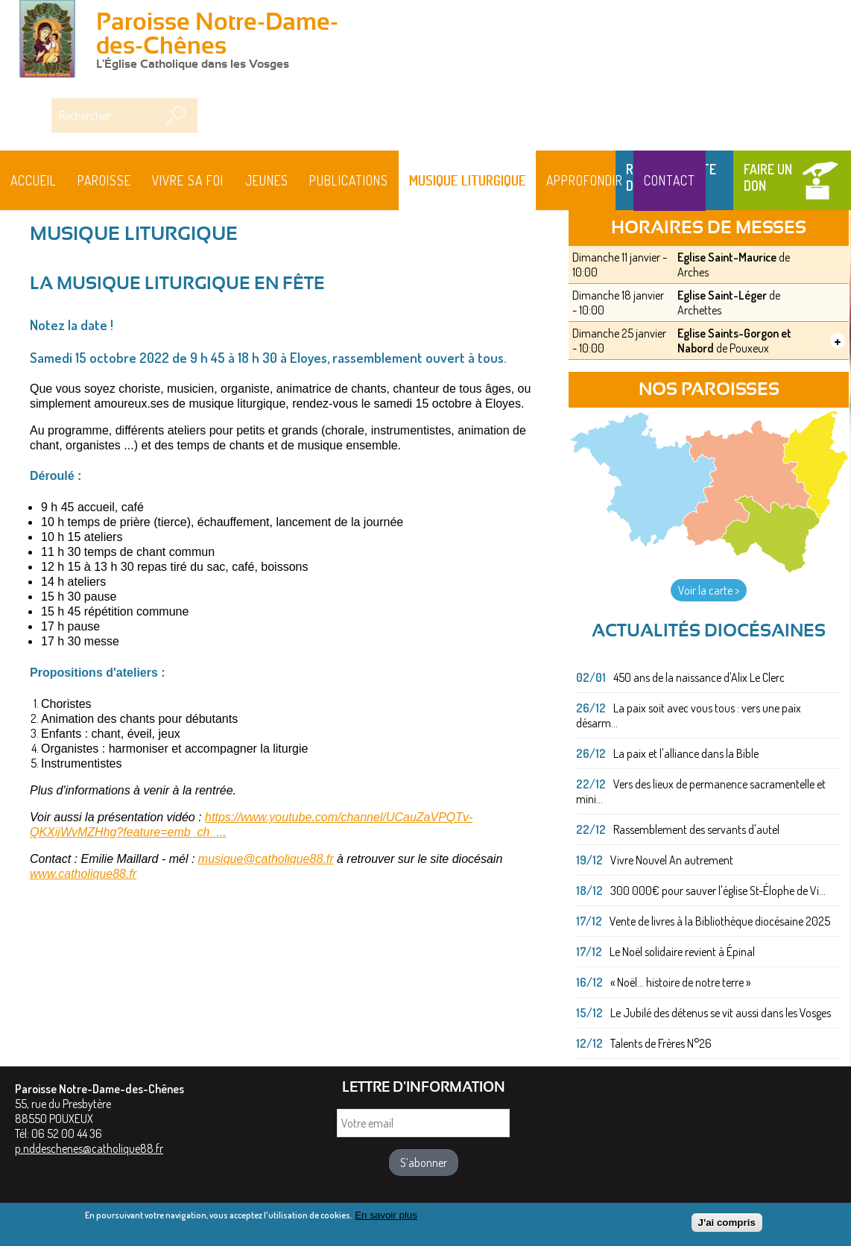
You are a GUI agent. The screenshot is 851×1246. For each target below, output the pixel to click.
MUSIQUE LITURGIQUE (467, 180)
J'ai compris (727, 1225)
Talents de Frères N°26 (661, 1043)
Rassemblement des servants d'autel (696, 829)
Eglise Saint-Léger (722, 295)
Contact (669, 180)
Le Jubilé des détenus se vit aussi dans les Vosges (720, 1012)
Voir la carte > (708, 590)
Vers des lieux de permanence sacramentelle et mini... (701, 791)
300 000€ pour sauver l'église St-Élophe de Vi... (718, 890)
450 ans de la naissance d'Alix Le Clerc (699, 677)
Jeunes (266, 180)
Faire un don (768, 177)
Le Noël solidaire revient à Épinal (682, 951)
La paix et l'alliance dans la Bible (686, 753)
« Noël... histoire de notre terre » (680, 982)
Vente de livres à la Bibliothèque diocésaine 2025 (720, 921)
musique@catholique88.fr (266, 859)
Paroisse (104, 180)
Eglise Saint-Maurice (726, 257)
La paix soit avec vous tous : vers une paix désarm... (688, 715)
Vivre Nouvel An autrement (671, 860)
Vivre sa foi (188, 180)
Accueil (33, 180)
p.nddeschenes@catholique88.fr (89, 1148)
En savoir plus (386, 1218)
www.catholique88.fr (83, 873)
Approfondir (584, 180)
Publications (348, 180)
